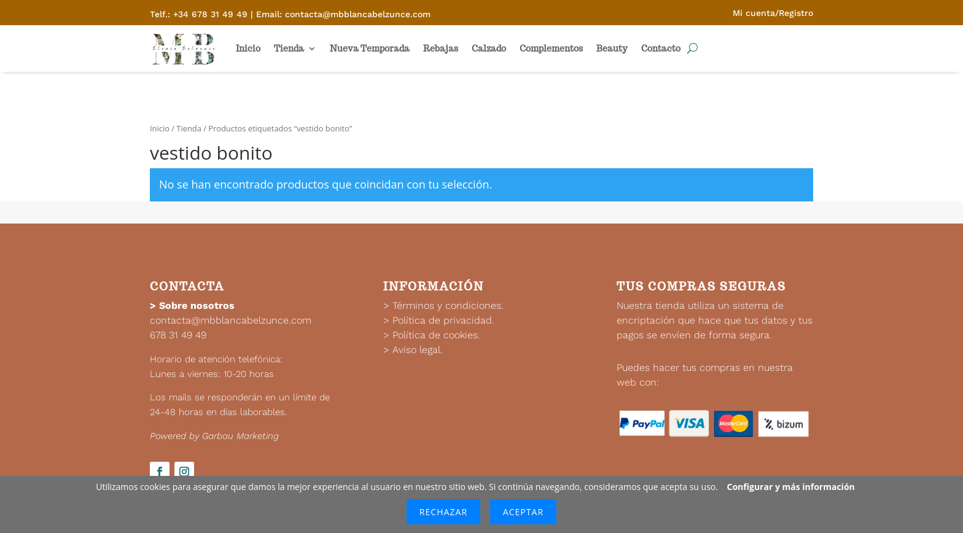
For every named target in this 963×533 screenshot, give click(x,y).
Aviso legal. (417, 350)
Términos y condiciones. (448, 305)
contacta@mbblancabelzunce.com (230, 320)
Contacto (660, 48)
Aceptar (523, 512)
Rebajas (440, 48)
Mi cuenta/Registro (773, 13)
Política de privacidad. (443, 320)
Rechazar (443, 512)
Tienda (289, 48)
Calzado (489, 48)
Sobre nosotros (197, 305)
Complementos (551, 48)
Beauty (612, 48)
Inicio (248, 48)
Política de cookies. (436, 335)
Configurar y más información (791, 486)
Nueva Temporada (370, 48)
